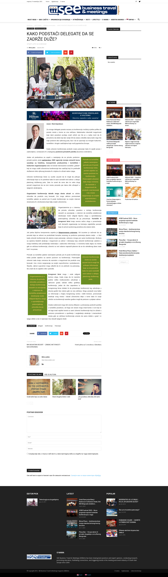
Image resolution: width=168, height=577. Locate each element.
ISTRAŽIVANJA (79, 20)
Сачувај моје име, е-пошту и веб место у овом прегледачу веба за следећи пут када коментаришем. (63, 454)
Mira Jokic (32, 47)
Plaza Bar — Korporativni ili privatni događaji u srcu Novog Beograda (130, 242)
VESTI (89, 20)
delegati (40, 326)
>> (138, 33)
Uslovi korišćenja (136, 571)
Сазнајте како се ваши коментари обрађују (85, 475)
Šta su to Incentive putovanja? (129, 510)
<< (109, 33)
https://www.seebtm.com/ (48, 360)
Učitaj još (123, 262)
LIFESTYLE (96, 20)
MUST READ (33, 20)
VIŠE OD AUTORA (50, 374)
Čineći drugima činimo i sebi (61, 397)
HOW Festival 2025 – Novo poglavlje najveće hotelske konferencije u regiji (128, 221)
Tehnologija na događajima (49, 499)
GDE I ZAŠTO (44, 20)
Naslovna (29, 25)
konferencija (48, 326)
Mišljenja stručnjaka (40, 28)
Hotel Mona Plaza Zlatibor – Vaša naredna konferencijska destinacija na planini (129, 253)
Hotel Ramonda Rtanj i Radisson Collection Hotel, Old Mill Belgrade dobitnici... (89, 502)
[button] (138, 19)
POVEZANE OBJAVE (35, 374)
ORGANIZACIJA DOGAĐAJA (61, 20)
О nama (62, 1)
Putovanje (58, 326)
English (88, 575)
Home (47, 1)
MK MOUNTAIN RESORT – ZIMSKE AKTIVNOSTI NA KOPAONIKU (43, 346)
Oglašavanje (54, 1)
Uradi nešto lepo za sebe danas (37, 397)
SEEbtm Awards (118, 20)
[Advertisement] (124, 82)
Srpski (130, 20)
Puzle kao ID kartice (131, 199)
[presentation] (43, 462)
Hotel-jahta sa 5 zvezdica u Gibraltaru (88, 345)
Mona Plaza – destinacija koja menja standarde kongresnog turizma (129, 231)
